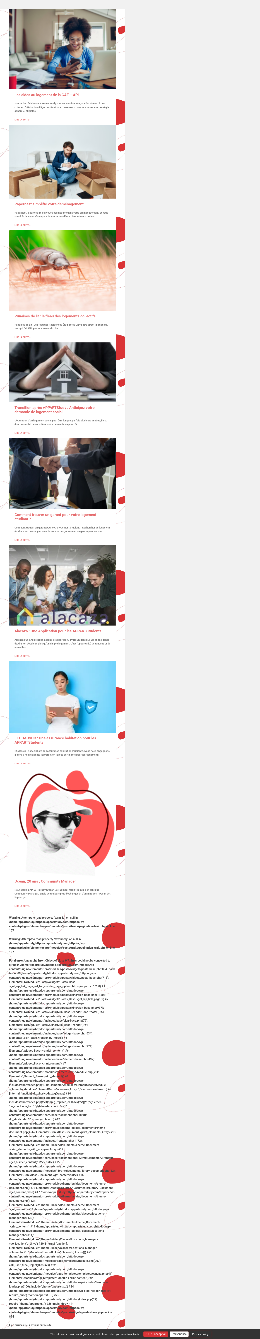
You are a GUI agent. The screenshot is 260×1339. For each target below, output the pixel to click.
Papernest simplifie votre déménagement (49, 204)
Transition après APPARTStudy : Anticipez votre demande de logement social (55, 410)
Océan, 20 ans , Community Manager (45, 881)
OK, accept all (155, 1334)
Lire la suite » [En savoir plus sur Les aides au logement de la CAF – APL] (22, 119)
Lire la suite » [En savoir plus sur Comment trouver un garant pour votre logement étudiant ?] (22, 540)
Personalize (179, 1334)
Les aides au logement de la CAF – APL (47, 95)
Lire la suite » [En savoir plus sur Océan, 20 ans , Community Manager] (22, 906)
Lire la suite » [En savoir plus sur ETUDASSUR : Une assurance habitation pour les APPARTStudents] (22, 763)
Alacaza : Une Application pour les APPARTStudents (58, 631)
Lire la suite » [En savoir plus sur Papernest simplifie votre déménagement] (22, 225)
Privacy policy (200, 1334)
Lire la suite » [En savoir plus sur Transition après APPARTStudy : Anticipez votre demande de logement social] (22, 433)
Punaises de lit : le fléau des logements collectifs (55, 316)
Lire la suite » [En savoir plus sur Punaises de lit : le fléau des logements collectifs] (22, 337)
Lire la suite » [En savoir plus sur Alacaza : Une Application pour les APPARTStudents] (22, 656)
